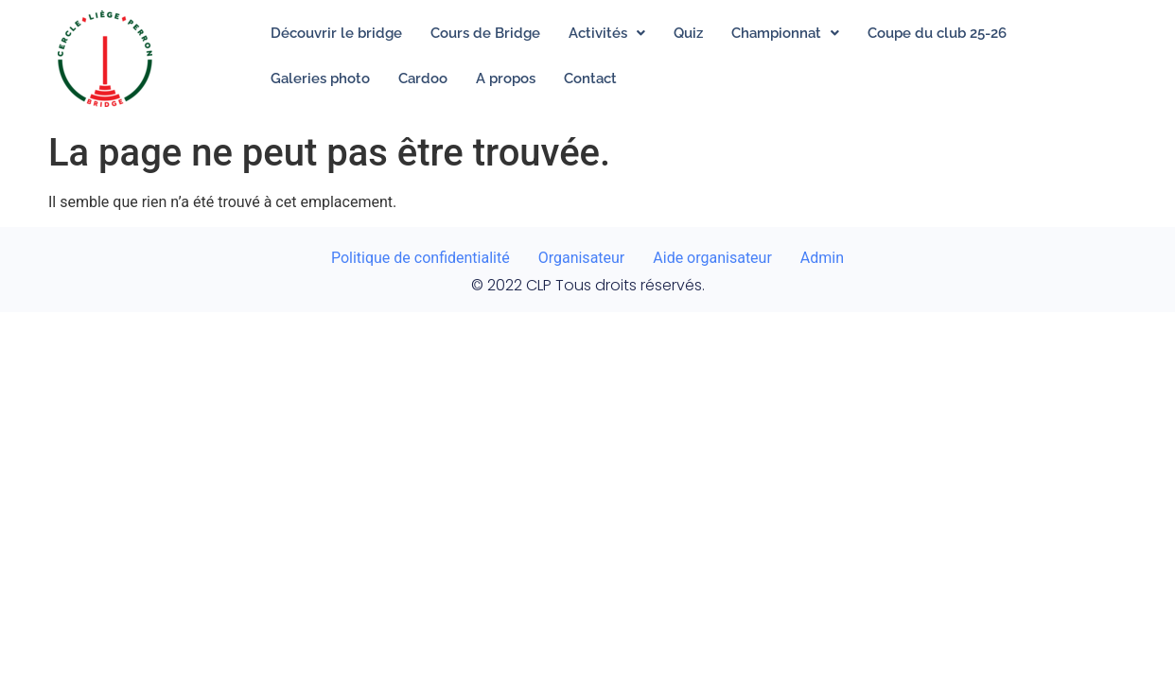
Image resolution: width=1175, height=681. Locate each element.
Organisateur (581, 258)
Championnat (785, 33)
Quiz (688, 33)
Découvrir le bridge (336, 33)
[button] (606, 33)
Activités (607, 33)
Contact (590, 78)
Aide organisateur (712, 258)
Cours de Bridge (485, 33)
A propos (505, 78)
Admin (822, 258)
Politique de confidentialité (420, 258)
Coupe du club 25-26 (937, 33)
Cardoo (422, 78)
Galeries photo (320, 78)
